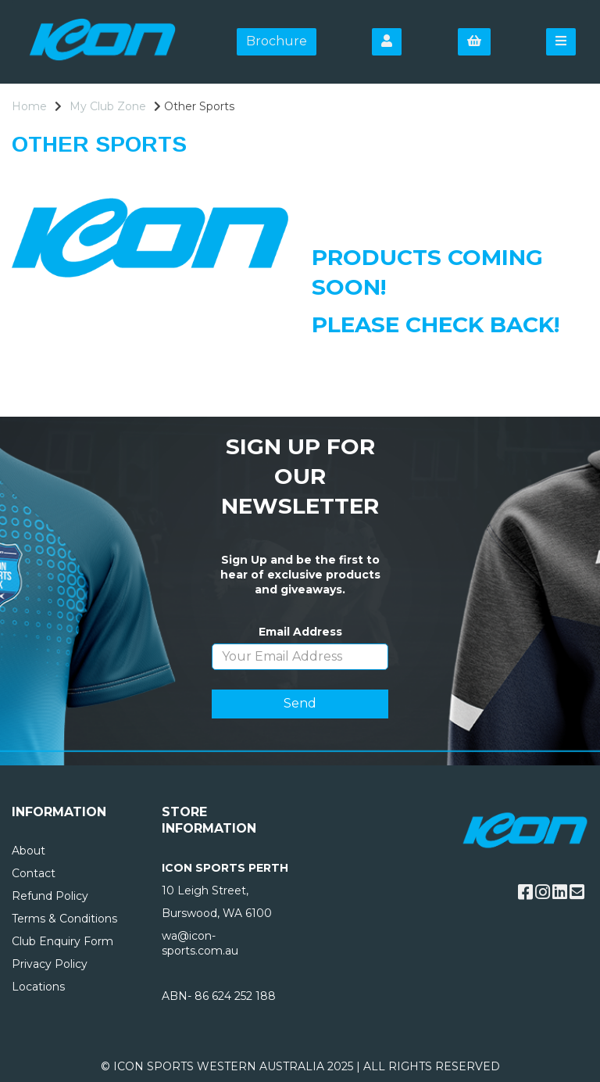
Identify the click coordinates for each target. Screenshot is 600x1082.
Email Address (300, 632)
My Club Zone (108, 106)
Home (29, 106)
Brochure (276, 41)
